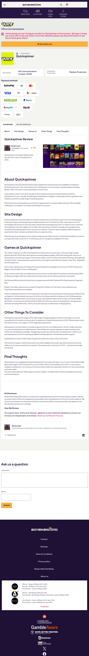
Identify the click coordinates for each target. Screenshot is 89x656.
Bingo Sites (25, 12)
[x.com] (44, 651)
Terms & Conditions (44, 557)
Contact (44, 542)
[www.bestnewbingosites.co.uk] (17, 53)
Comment (5, 470)
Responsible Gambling (44, 571)
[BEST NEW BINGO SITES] (32, 4)
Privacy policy (44, 564)
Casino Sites (50, 13)
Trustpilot (44, 609)
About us (44, 579)
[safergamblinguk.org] (44, 635)
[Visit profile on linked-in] (83, 435)
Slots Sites (37, 12)
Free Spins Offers (63, 13)
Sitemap (44, 549)
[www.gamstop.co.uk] (44, 646)
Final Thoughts (63, 131)
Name (3, 494)
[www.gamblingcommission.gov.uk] (44, 624)
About (7, 131)
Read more (11, 435)
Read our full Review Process (50, 415)
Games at (33, 131)
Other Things (46, 131)
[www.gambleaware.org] (44, 629)
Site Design (19, 131)
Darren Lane (15, 146)
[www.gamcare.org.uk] (44, 640)
